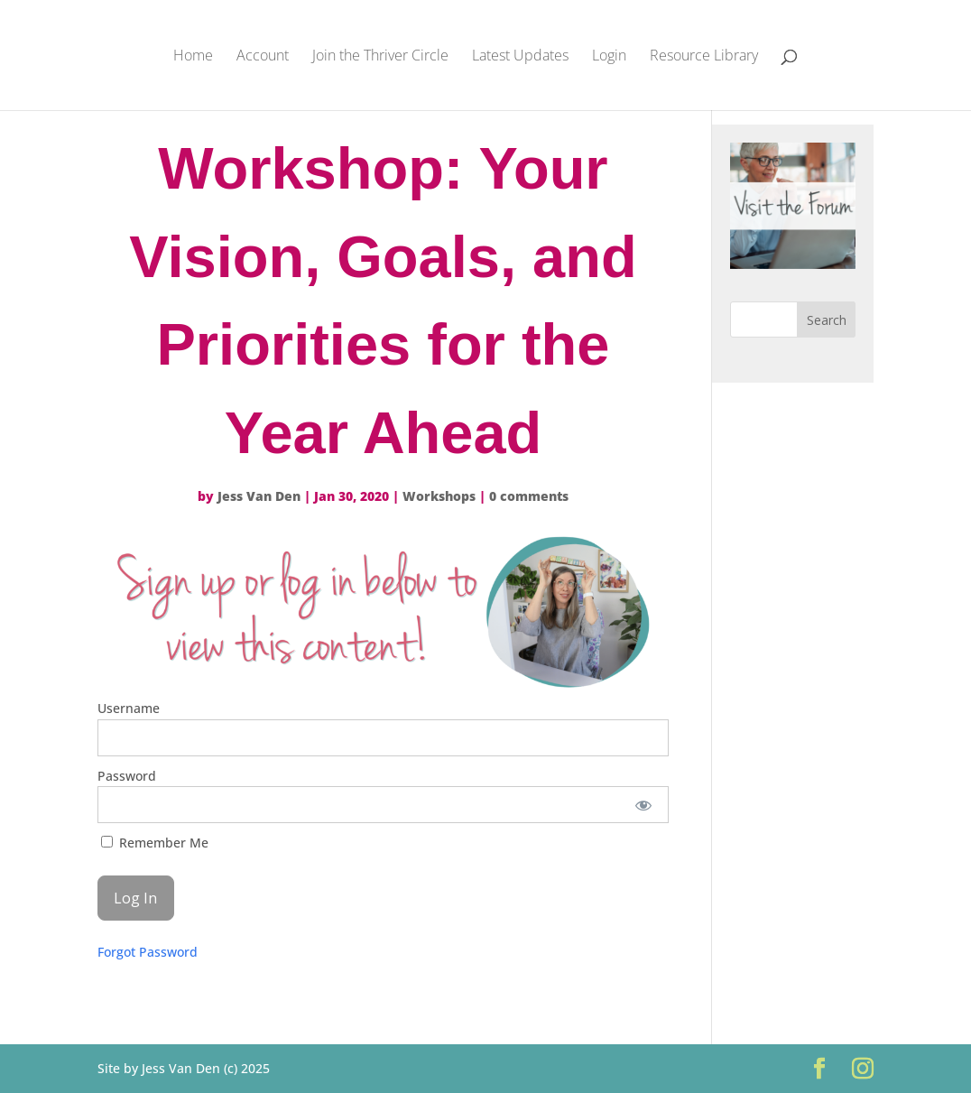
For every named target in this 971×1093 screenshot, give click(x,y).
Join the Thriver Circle (380, 57)
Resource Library (704, 57)
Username (128, 708)
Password (126, 775)
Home (193, 57)
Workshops (439, 496)
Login (609, 57)
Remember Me (154, 842)
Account (262, 57)
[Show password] (643, 804)
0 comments (529, 496)
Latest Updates (520, 57)
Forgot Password (147, 951)
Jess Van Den (259, 496)
